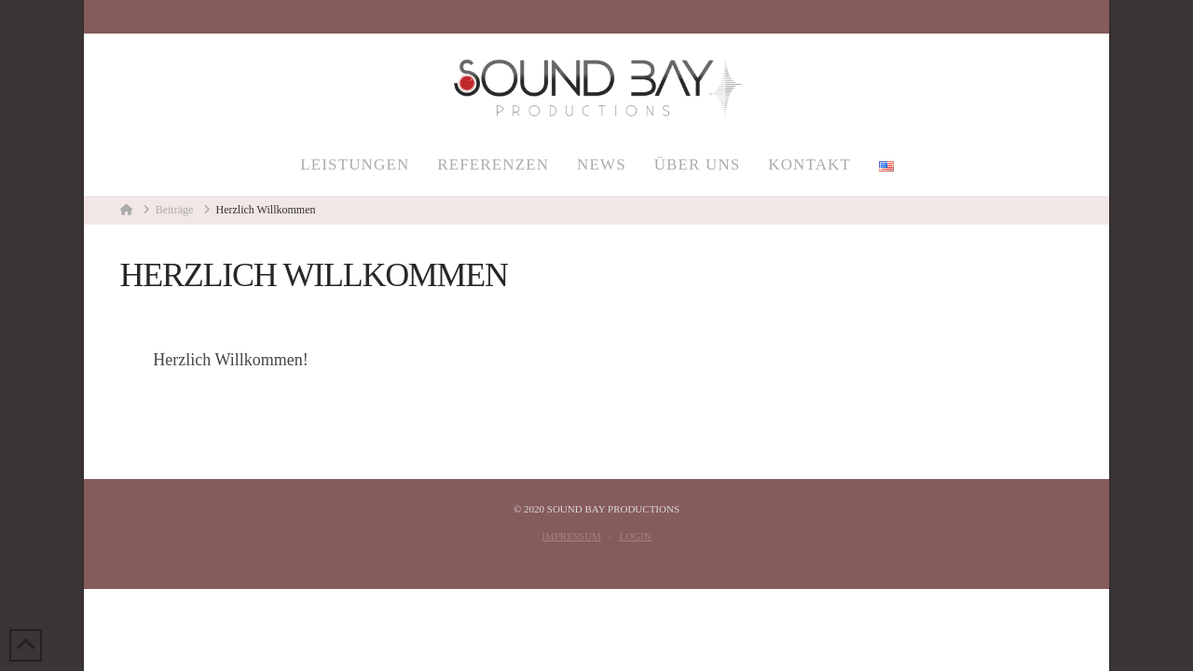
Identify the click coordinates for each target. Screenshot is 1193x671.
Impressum (571, 535)
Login (635, 535)
